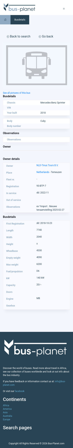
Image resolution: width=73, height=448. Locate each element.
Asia (5, 412)
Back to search (18, 36)
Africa (6, 405)
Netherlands (43, 172)
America (7, 409)
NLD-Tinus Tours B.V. (47, 165)
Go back (46, 36)
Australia (7, 416)
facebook (20, 391)
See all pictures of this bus (16, 93)
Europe (6, 419)
